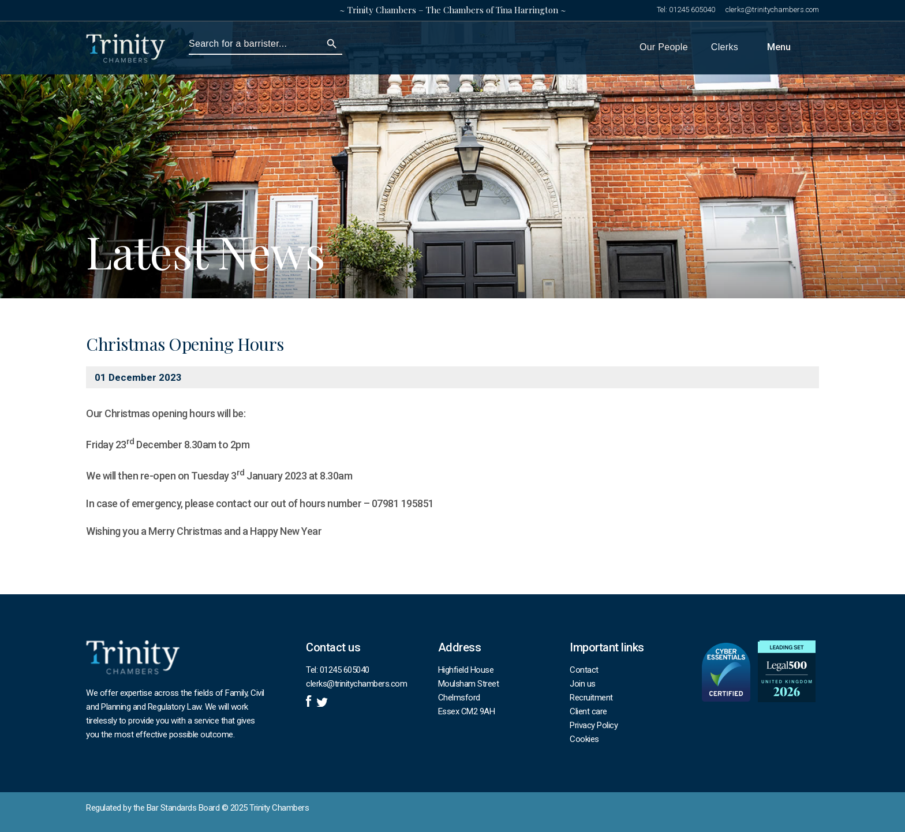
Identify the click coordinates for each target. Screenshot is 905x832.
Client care (588, 711)
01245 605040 (692, 9)
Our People (664, 47)
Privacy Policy (594, 725)
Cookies (584, 739)
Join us (583, 684)
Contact (584, 670)
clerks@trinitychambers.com (772, 9)
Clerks (724, 47)
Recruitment (591, 697)
